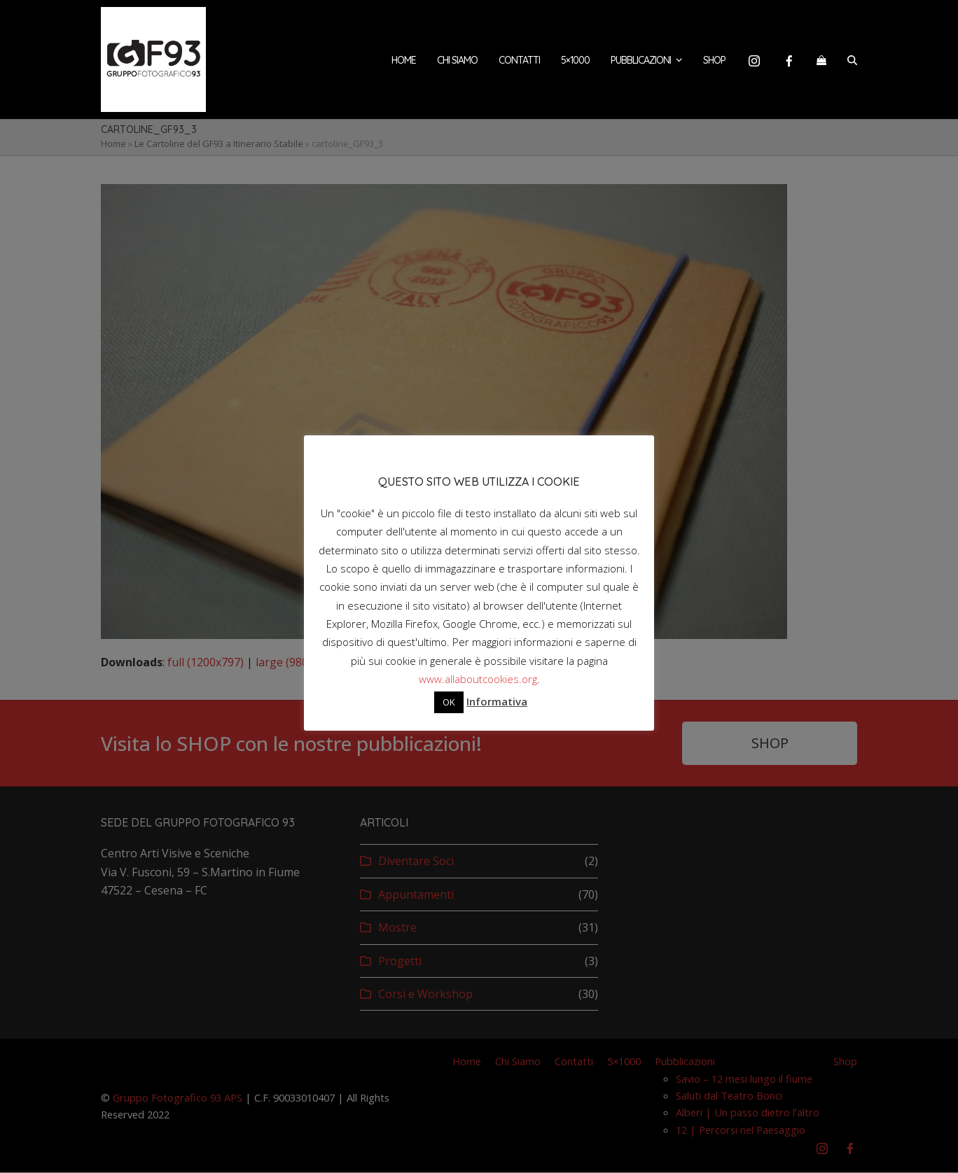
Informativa (496, 701)
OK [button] (449, 702)
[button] (821, 59)
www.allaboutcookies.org (478, 679)
